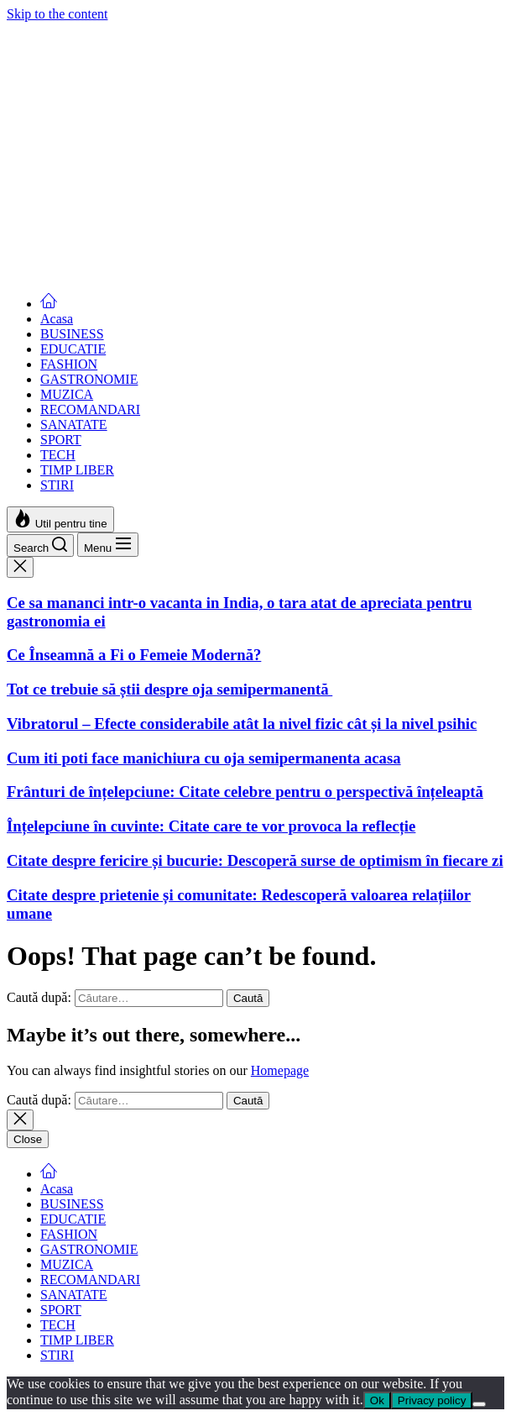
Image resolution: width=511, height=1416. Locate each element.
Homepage (280, 1070)
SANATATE (73, 424)
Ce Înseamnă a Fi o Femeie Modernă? (134, 163)
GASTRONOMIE (89, 379)
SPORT (60, 440)
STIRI (57, 485)
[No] (479, 1404)
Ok (377, 1400)
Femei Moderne (49, 29)
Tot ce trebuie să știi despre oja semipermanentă (169, 198)
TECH (58, 455)
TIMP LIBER (77, 470)
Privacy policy (432, 1400)
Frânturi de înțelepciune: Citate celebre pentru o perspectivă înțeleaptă (245, 791)
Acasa (56, 319)
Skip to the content (57, 14)
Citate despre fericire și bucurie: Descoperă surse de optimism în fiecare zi (255, 860)
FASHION (68, 364)
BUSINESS (72, 334)
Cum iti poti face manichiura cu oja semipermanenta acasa (204, 266)
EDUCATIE (73, 349)
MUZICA (66, 394)
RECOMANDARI (90, 409)
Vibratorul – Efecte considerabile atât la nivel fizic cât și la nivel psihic (242, 232)
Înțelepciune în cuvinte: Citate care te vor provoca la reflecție (211, 826)
